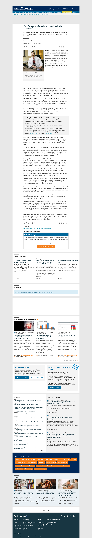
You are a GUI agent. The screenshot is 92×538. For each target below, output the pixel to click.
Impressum (25, 527)
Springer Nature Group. (43, 536)
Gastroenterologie (31, 463)
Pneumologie (50, 466)
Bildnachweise (26, 530)
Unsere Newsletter (22, 457)
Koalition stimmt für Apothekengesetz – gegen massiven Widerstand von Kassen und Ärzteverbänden (27, 426)
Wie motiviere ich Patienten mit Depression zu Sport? (26, 404)
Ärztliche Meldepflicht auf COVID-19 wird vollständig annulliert (28, 433)
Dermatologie (57, 460)
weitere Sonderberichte (71, 361)
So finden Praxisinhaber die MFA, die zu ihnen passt (22, 261)
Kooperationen (51, 12)
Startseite (16, 521)
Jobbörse (16, 530)
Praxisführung (27, 229)
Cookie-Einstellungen (28, 525)
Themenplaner (41, 522)
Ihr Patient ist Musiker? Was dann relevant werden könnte (45, 493)
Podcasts (38, 12)
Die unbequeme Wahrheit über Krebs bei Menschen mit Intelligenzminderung (27, 414)
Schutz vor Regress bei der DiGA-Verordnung (24, 411)
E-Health (74, 460)
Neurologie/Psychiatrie (21, 466)
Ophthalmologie (41, 466)
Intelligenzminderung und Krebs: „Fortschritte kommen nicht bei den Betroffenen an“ (29, 418)
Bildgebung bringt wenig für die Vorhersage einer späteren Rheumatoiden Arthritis (27, 401)
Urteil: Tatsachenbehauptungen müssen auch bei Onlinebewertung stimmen (25, 444)
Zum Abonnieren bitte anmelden (46, 246)
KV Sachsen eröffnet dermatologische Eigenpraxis (25, 436)
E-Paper (39, 527)
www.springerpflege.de (51, 522)
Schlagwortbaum (27, 521)
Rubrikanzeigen (41, 524)
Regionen (58, 12)
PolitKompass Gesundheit (62, 466)
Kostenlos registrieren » (37, 377)
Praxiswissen (31, 12)
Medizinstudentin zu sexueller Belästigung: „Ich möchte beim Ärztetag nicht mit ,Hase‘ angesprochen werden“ (28, 408)
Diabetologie (66, 460)
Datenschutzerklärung (28, 524)
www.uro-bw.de (34, 134)
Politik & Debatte (67, 12)
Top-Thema (40, 460)
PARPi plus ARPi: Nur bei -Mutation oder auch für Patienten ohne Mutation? (23, 336)
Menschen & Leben (63, 463)
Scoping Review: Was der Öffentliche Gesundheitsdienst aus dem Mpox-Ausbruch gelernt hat (29, 422)
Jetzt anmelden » (22, 377)
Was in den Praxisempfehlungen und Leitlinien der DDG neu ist (24, 493)
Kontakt (25, 528)
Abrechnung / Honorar (40, 229)
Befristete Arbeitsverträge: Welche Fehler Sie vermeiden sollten (61, 402)
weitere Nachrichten (40, 450)
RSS (38, 530)
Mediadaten (40, 521)
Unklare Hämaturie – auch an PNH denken (67, 336)
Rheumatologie (29, 469)
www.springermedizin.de (52, 521)
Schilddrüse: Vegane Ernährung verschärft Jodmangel (60, 418)
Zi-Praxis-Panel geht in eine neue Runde (68, 261)
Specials (44, 12)
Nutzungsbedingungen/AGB (29, 522)
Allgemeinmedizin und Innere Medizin (25, 460)
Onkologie (32, 466)
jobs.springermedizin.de (52, 524)
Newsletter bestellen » (54, 387)
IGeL (32, 229)
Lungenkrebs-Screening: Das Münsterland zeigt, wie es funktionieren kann (26, 447)
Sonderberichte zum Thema (25, 320)
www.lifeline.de (50, 134)
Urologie (48, 229)
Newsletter (40, 528)
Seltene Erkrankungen (40, 469)
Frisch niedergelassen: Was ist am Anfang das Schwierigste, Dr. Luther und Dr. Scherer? (46, 262)
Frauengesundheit (20, 463)
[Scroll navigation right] (78, 12)
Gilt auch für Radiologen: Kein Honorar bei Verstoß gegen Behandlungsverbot (27, 430)
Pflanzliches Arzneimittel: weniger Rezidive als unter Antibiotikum (44, 336)
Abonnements (41, 525)
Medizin (24, 12)
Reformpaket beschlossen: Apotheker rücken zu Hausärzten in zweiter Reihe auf (28, 440)
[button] (76, 9)
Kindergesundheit (51, 463)
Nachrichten (18, 12)
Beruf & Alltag (48, 460)
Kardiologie (41, 463)
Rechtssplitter (19, 469)
